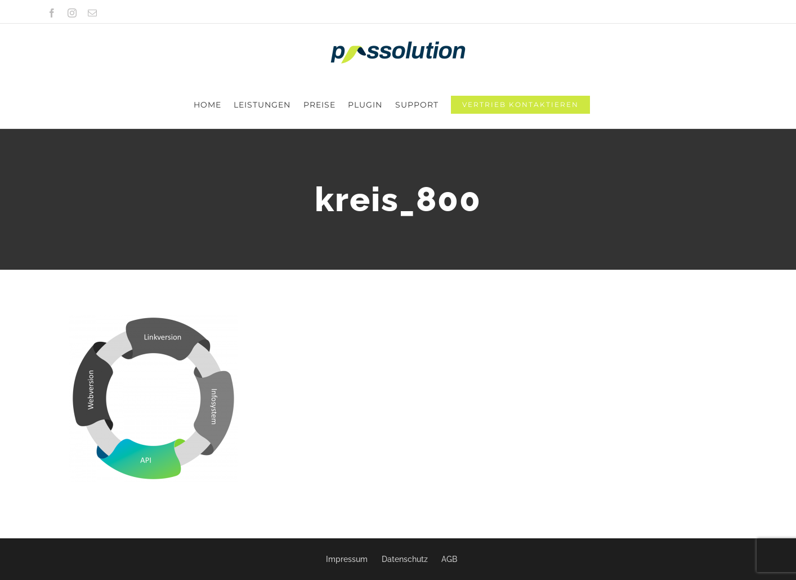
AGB (449, 559)
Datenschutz (405, 559)
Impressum (347, 559)
